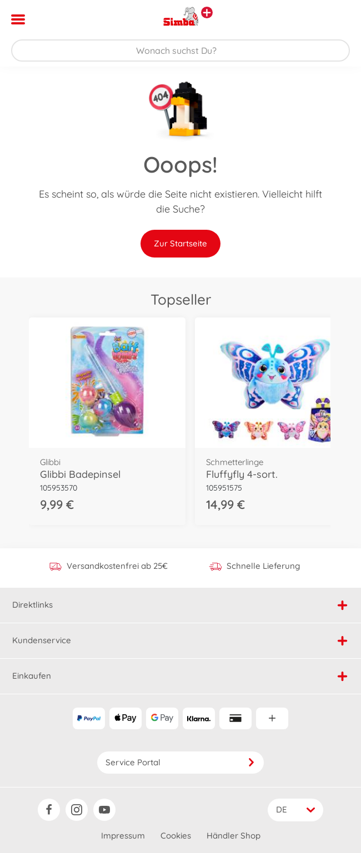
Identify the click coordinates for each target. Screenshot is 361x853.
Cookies (176, 835)
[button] (337, 19)
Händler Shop (233, 835)
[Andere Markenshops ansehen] (207, 12)
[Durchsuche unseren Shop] (180, 50)
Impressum (123, 835)
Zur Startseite (180, 243)
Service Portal (180, 762)
